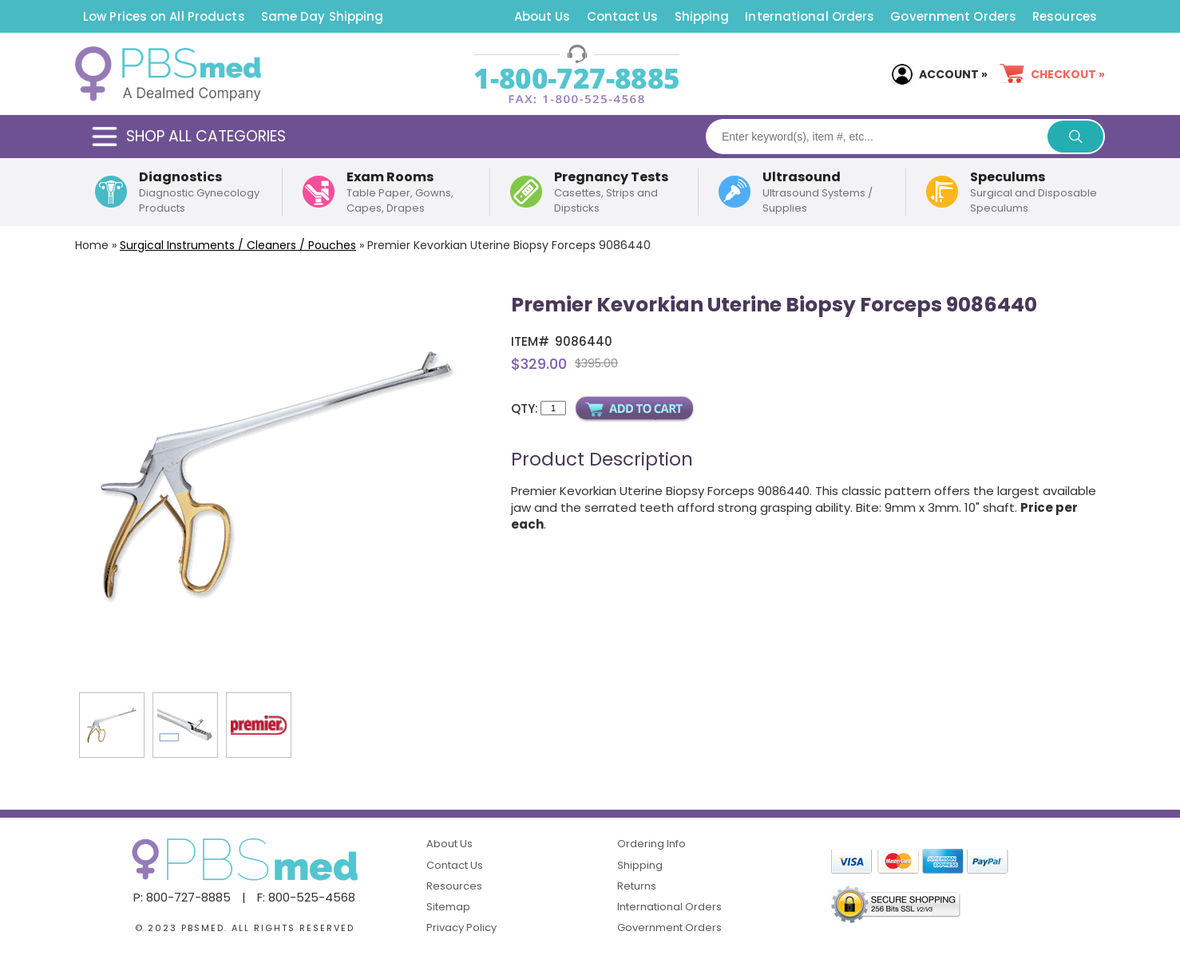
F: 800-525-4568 (306, 897)
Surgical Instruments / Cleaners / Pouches (238, 245)
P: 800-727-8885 (182, 897)
